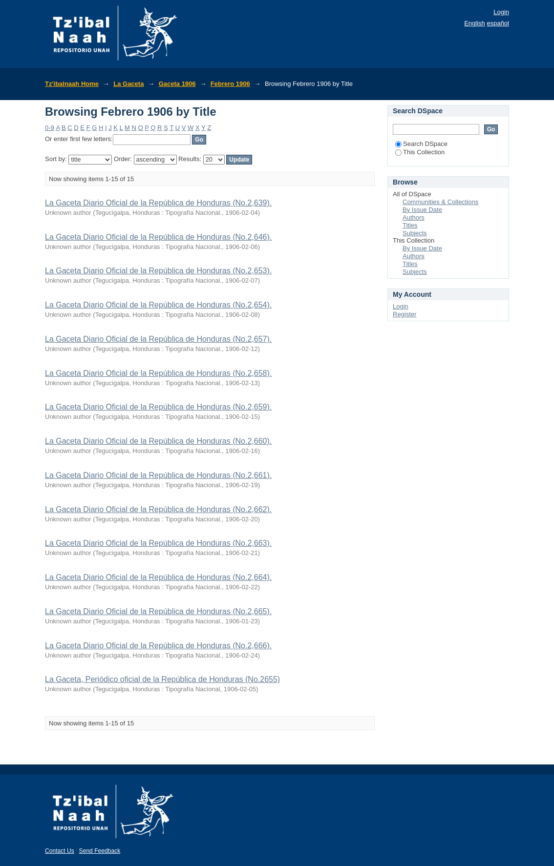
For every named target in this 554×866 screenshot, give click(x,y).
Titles (410, 225)
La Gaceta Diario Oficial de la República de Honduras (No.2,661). (158, 475)
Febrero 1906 (230, 83)
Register (404, 314)
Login (501, 12)
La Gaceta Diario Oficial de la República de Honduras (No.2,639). (158, 203)
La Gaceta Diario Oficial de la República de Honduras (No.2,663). (158, 543)
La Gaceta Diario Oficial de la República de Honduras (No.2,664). (158, 577)
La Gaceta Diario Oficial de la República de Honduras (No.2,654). (158, 305)
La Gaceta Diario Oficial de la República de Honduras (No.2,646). (158, 237)
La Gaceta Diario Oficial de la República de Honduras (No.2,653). (158, 271)
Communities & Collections (440, 202)
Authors (414, 217)
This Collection (420, 152)
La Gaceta (128, 83)
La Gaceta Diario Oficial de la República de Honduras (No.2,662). (158, 509)
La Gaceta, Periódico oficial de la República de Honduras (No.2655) (162, 679)
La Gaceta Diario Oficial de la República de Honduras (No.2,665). (158, 611)
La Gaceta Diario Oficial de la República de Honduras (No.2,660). (158, 441)
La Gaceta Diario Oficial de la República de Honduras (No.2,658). (158, 373)
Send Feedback (100, 850)
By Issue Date (422, 209)
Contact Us (59, 850)
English (474, 23)
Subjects (415, 233)
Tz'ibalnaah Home (72, 83)
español (498, 23)
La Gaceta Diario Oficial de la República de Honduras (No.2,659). (158, 407)
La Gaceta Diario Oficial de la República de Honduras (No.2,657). (158, 339)
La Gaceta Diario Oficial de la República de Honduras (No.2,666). (158, 645)
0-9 (49, 127)
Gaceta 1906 (177, 83)
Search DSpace (421, 143)
